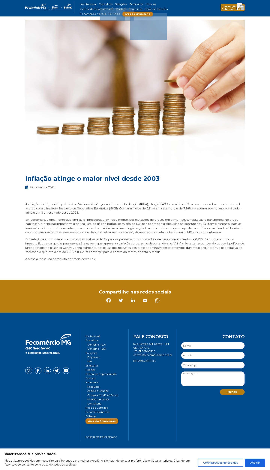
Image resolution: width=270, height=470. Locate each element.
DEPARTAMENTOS (144, 360)
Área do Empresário (164, 9)
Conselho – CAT (96, 344)
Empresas (93, 357)
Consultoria (94, 403)
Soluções (113, 4)
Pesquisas (93, 386)
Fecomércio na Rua (125, 9)
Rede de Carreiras (103, 9)
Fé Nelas (142, 9)
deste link (88, 259)
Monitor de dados (98, 399)
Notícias (138, 4)
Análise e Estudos (97, 390)
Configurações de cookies (220, 462)
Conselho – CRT (96, 348)
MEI (89, 361)
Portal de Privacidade (101, 437)
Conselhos (101, 4)
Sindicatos (126, 4)
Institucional (87, 4)
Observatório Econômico (102, 395)
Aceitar (255, 462)
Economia (85, 9)
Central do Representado (158, 4)
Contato (178, 4)
